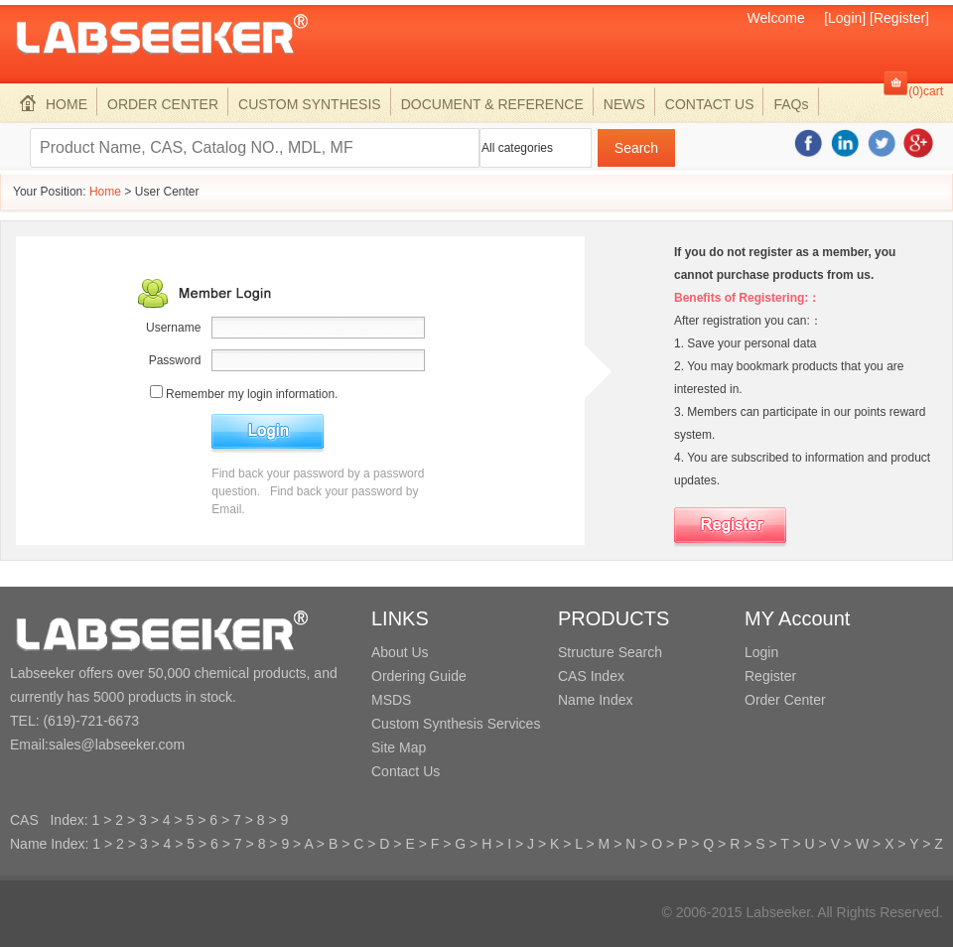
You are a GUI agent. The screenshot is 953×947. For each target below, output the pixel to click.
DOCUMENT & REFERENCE (492, 104)
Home (105, 192)
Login (761, 652)
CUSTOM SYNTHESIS (309, 104)
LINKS (400, 618)
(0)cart (925, 91)
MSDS (391, 700)
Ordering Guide (419, 676)
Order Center (785, 700)
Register (770, 676)
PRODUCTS (613, 618)
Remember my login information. (252, 394)
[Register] (899, 18)
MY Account (797, 618)
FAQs (790, 104)
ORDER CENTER (162, 104)
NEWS (624, 104)
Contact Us (405, 771)
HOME (53, 104)
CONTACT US (709, 104)
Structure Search (610, 652)
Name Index (595, 700)
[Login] (845, 18)
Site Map (398, 747)
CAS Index (591, 676)
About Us (400, 652)
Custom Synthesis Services (455, 724)
